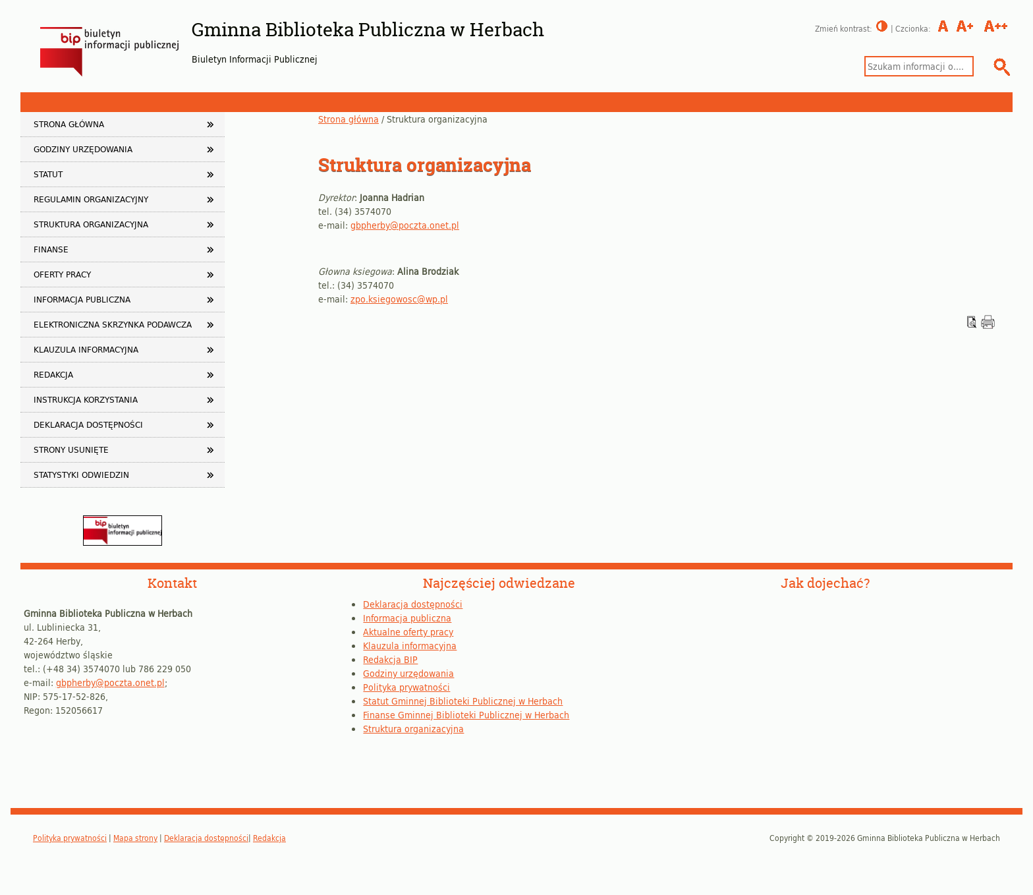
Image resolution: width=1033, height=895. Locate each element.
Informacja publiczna (82, 299)
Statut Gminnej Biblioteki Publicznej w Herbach (463, 701)
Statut (48, 174)
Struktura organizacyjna (91, 224)
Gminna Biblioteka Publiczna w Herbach (368, 29)
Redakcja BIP (390, 659)
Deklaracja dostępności (88, 424)
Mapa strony (135, 838)
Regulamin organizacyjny (91, 199)
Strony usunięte (71, 449)
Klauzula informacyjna (86, 349)
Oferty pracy (62, 274)
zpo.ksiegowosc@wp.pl (399, 299)
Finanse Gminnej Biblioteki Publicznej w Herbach (466, 715)
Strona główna (348, 119)
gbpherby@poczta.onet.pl (404, 225)
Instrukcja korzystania (86, 399)
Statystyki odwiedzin (81, 474)
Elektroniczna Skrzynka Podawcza (113, 324)
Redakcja (53, 374)
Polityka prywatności (406, 687)
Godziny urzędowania (83, 149)
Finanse (51, 249)
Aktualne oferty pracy (408, 632)
